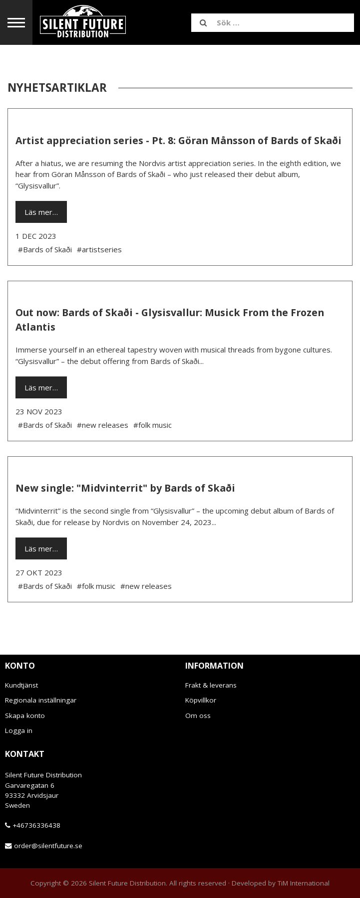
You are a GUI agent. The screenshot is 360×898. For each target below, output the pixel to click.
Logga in (18, 730)
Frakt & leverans (211, 685)
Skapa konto (25, 715)
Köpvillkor (200, 700)
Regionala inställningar (40, 700)
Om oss (198, 715)
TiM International (304, 883)
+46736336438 (36, 825)
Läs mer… (41, 212)
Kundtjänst (21, 685)
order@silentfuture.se (48, 845)
